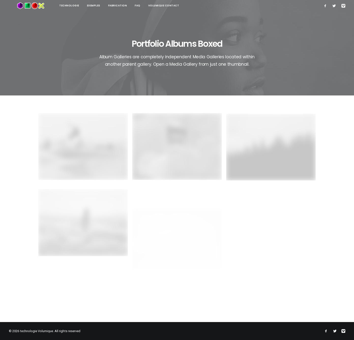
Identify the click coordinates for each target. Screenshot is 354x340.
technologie (52, 5)
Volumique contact (147, 5)
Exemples (77, 5)
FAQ (121, 5)
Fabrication (100, 5)
